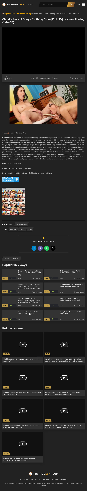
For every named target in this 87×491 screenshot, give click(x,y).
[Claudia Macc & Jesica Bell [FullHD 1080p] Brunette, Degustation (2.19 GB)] (22, 447)
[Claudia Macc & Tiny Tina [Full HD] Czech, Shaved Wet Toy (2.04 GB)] (22, 380)
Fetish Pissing (25, 14)
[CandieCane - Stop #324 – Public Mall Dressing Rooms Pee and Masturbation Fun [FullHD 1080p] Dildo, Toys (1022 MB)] (64, 347)
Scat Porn (24, 479)
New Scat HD (36, 479)
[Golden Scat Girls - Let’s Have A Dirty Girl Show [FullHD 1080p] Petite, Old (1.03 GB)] (64, 414)
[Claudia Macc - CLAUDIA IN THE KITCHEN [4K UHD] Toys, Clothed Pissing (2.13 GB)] (64, 380)
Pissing (22, 229)
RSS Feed (63, 479)
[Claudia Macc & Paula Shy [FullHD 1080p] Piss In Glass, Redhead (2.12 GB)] (22, 414)
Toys (30, 229)
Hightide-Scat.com (11, 14)
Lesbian (13, 229)
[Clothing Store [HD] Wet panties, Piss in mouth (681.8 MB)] (22, 347)
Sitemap (55, 479)
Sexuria (46, 479)
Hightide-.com (20, 4)
